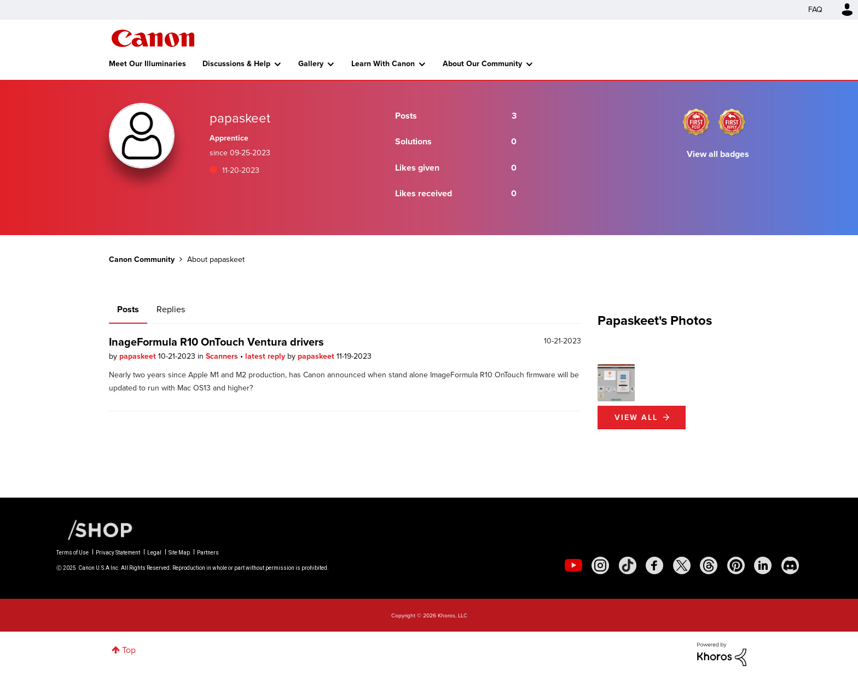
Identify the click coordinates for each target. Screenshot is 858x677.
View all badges (718, 154)
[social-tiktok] (627, 565)
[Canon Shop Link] (94, 529)
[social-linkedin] (763, 565)
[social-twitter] (682, 565)
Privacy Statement (118, 553)
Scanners (223, 356)
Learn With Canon (383, 63)
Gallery (310, 63)
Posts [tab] (128, 309)
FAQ (815, 9)
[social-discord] (790, 565)
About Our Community (482, 63)
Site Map (179, 553)
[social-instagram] (600, 565)
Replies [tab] (170, 309)
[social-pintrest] (736, 565)
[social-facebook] (654, 565)
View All (636, 417)
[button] (616, 382)
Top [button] (129, 650)
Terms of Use (72, 553)
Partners (208, 553)
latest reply (266, 356)
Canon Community (153, 38)
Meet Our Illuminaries (147, 63)
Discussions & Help (236, 63)
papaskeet (138, 356)
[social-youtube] (573, 565)
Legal (154, 553)
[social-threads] (708, 565)
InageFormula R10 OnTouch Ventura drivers (216, 342)
